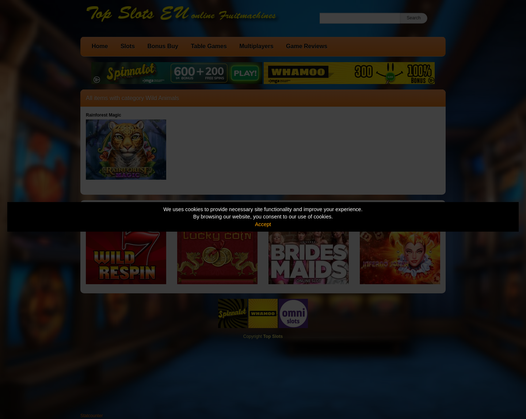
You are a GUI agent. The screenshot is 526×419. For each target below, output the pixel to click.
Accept (263, 224)
